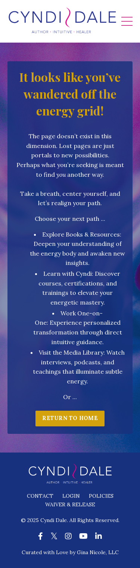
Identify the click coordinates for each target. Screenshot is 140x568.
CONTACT (40, 496)
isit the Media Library (73, 352)
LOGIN (71, 496)
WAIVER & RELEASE (70, 504)
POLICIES (101, 496)
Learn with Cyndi (67, 273)
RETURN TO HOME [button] (70, 418)
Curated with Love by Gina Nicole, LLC (70, 552)
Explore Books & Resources (81, 234)
